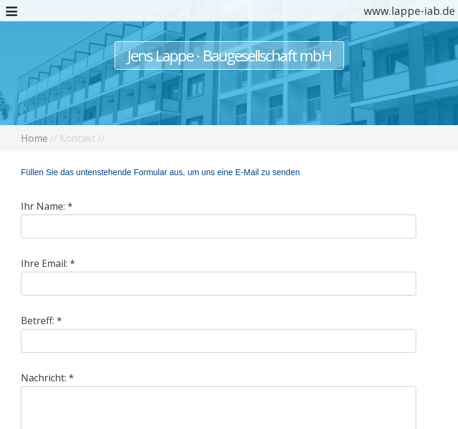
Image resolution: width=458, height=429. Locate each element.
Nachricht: (43, 377)
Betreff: (37, 320)
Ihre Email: (44, 263)
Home (34, 138)
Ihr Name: (43, 206)
